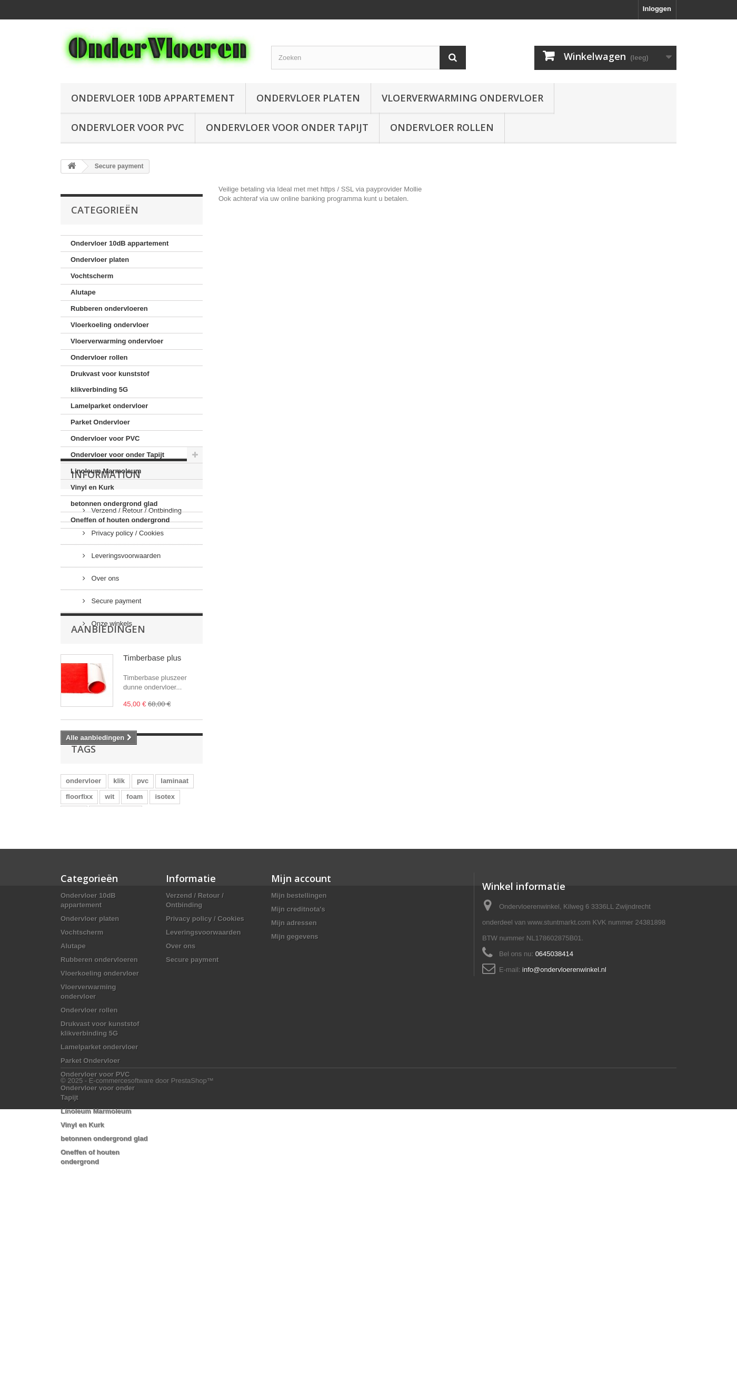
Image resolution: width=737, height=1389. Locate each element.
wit (109, 943)
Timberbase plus (152, 776)
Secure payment (115, 682)
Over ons (104, 660)
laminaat (174, 927)
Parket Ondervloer (100, 422)
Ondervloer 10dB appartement (153, 98)
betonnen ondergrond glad (114, 504)
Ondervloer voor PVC (127, 127)
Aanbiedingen (108, 748)
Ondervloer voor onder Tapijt (287, 127)
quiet (74, 958)
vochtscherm (115, 958)
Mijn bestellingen (298, 1056)
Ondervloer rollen (442, 127)
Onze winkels (110, 705)
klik (119, 927)
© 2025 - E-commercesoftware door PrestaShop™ (137, 1360)
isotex (165, 943)
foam (134, 943)
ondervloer (83, 927)
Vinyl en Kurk (92, 487)
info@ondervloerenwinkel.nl (564, 1130)
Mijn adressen (294, 1084)
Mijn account (301, 1039)
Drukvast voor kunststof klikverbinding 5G (110, 381)
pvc (142, 927)
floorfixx (79, 943)
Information (106, 560)
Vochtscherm (92, 276)
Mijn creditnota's (298, 1070)
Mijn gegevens (294, 1097)
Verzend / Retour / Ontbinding (135, 592)
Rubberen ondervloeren (109, 308)
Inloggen (657, 9)
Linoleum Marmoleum (106, 471)
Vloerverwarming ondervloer (462, 98)
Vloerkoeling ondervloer (110, 325)
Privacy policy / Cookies (126, 615)
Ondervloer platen (308, 98)
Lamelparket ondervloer (109, 406)
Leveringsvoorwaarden (125, 637)
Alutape (83, 292)
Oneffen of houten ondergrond (120, 520)
